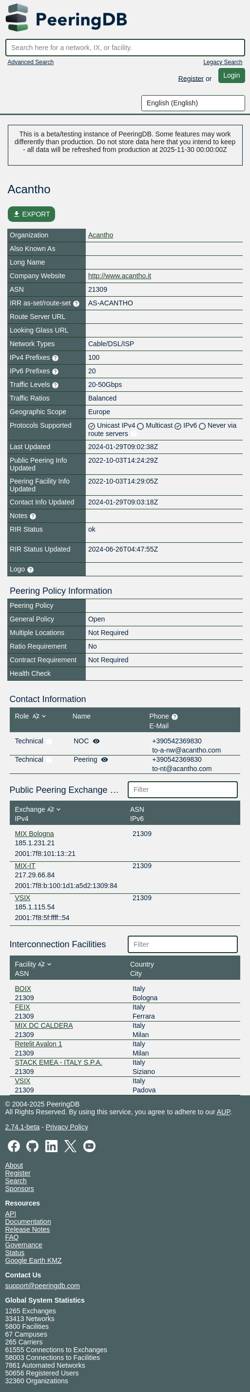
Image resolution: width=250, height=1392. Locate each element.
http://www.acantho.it (119, 276)
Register (191, 78)
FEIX (22, 1007)
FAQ (12, 1237)
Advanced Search (31, 62)
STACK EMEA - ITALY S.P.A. (58, 1062)
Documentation (28, 1221)
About (14, 1165)
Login (231, 75)
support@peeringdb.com (42, 1286)
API (11, 1214)
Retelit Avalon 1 (38, 1044)
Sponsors (19, 1188)
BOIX (23, 988)
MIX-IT (25, 866)
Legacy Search (222, 62)
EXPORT (31, 214)
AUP (223, 1112)
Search (16, 1181)
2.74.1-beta (22, 1127)
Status (15, 1253)
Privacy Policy (67, 1127)
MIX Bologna (34, 834)
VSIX (23, 898)
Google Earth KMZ (33, 1260)
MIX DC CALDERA (44, 1025)
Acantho (100, 235)
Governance (23, 1245)
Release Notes (27, 1229)
